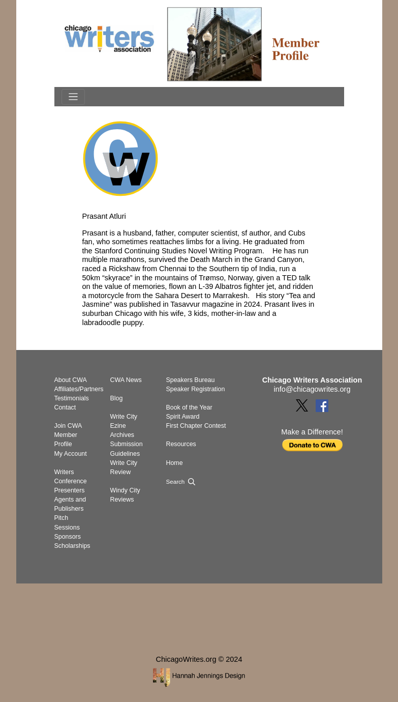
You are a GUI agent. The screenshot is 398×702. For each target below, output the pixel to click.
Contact (65, 407)
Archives (122, 434)
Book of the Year (189, 407)
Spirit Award (183, 416)
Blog (116, 398)
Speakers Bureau (190, 380)
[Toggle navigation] (73, 97)
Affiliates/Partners (79, 389)
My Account (70, 453)
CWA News (126, 380)
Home (174, 462)
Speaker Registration (195, 389)
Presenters (69, 490)
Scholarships (72, 545)
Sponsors (67, 536)
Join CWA (68, 425)
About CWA (70, 380)
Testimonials (71, 398)
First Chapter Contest (196, 425)
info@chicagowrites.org (312, 389)
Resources (181, 444)
